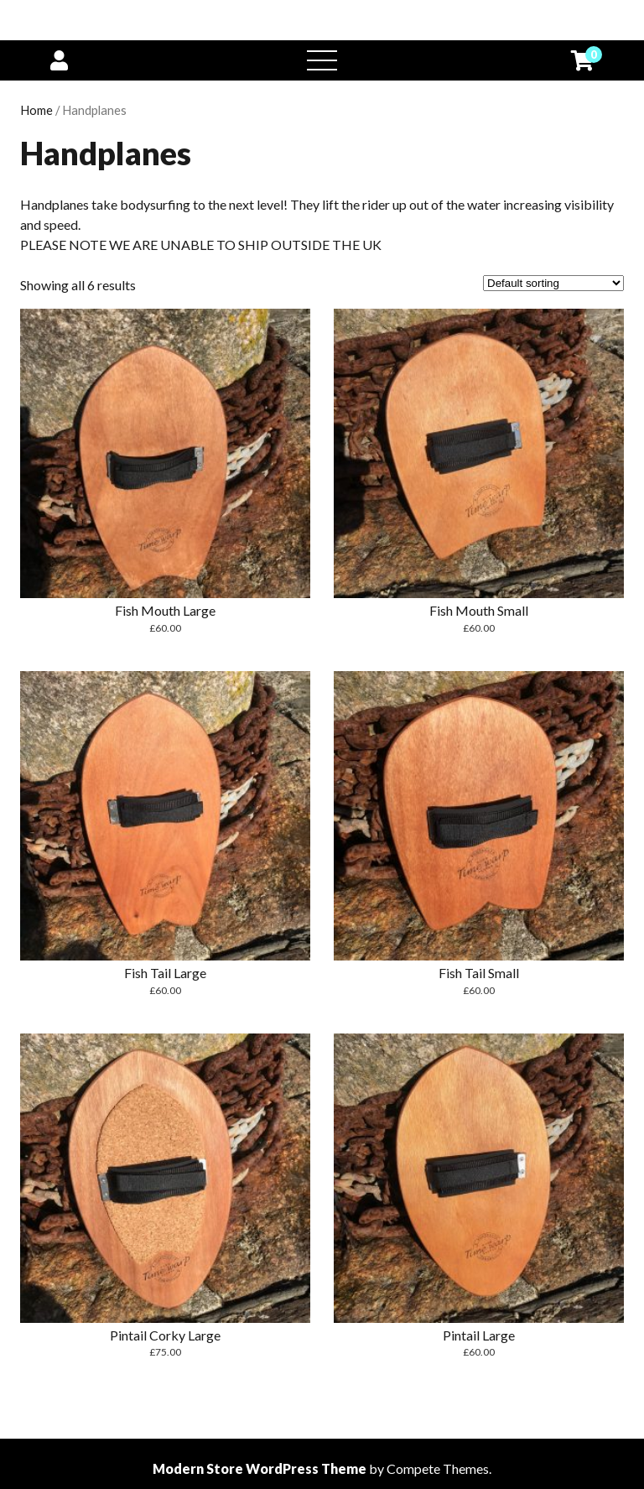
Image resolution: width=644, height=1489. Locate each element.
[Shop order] (553, 283)
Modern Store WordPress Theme (259, 1468)
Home (36, 109)
